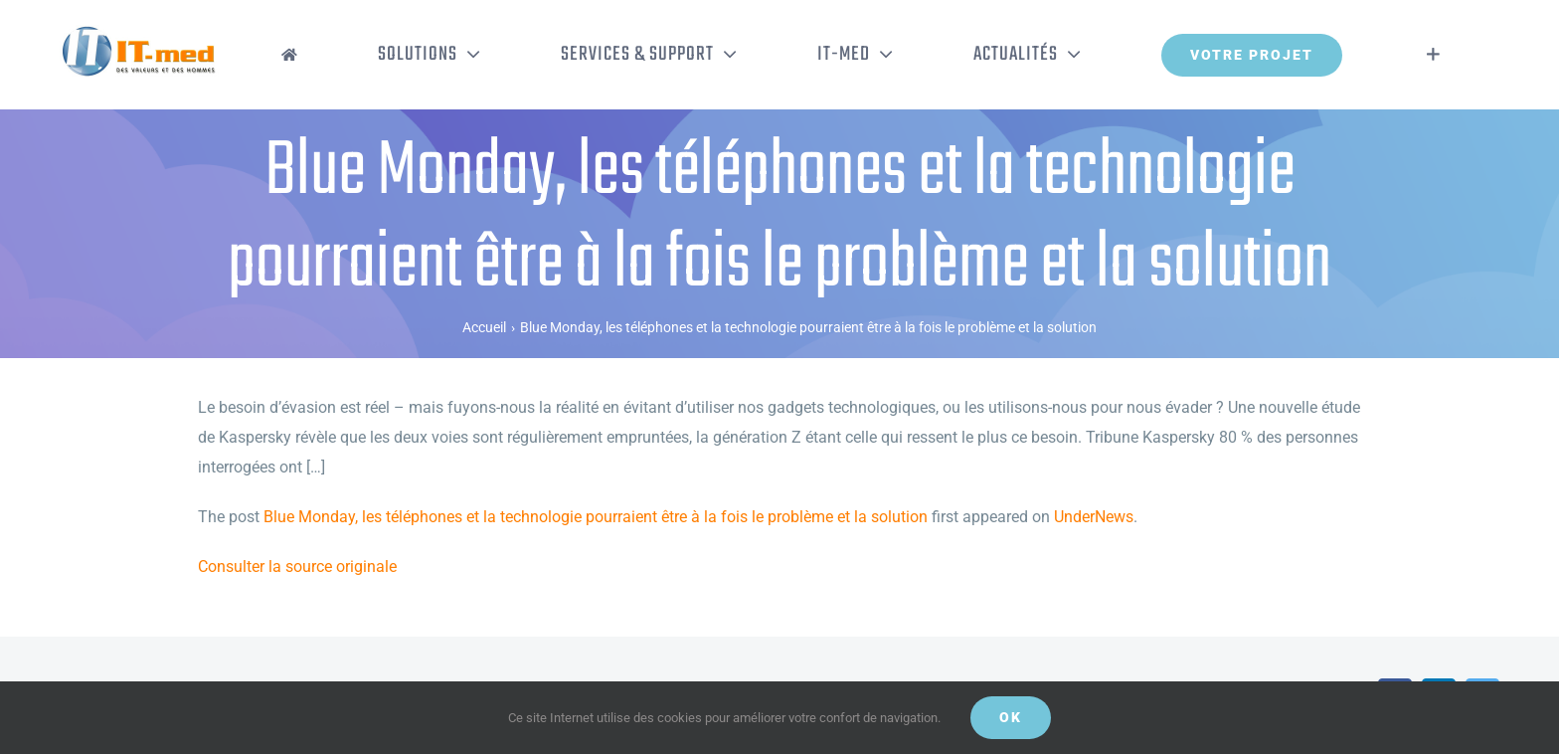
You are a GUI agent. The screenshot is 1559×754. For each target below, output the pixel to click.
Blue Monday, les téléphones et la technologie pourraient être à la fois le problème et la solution (595, 516)
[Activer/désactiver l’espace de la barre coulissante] (1433, 54)
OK (1010, 717)
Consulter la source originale (297, 566)
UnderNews (1093, 516)
